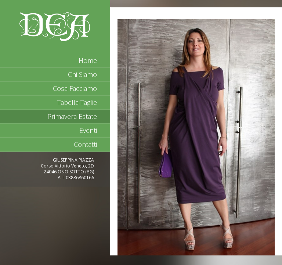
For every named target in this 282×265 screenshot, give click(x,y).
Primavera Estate (72, 116)
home (88, 60)
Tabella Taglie (77, 102)
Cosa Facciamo (75, 88)
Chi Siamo (82, 74)
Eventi (88, 130)
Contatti (85, 144)
